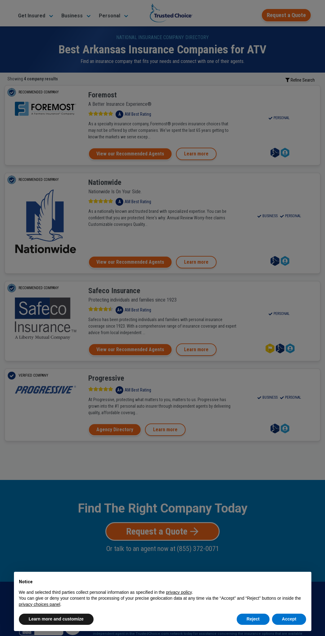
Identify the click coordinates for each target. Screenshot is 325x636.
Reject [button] (253, 618)
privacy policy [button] (179, 592)
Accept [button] (289, 618)
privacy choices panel (39, 604)
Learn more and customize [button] (56, 618)
